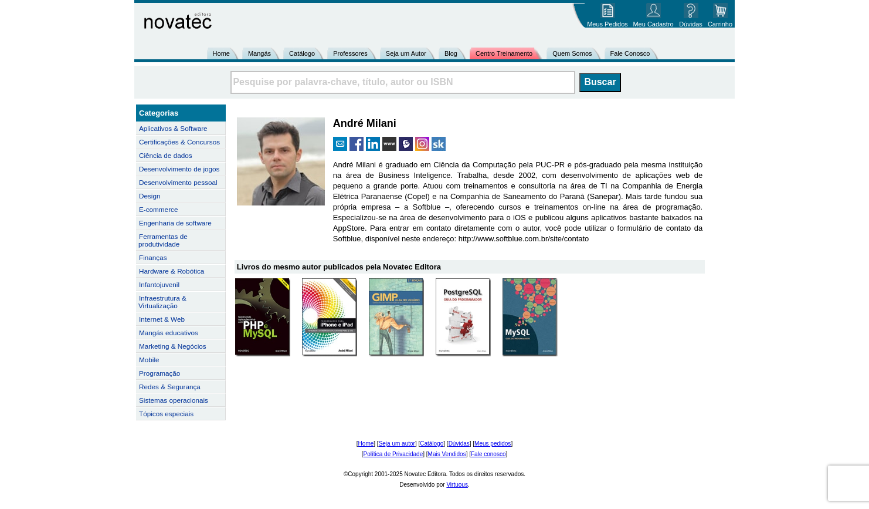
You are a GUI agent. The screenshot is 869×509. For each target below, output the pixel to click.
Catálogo (302, 53)
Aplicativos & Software (173, 128)
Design (149, 196)
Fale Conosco (630, 53)
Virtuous (457, 484)
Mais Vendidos (447, 454)
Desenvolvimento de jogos (179, 169)
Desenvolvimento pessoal (178, 182)
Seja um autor (397, 443)
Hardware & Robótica (171, 271)
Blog (450, 53)
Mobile (149, 359)
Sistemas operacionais (173, 400)
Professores (350, 53)
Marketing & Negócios (172, 346)
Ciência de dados (165, 155)
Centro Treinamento (504, 53)
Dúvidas (459, 443)
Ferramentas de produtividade (163, 240)
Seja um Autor (406, 53)
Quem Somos (572, 53)
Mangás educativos (168, 332)
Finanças (153, 257)
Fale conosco (488, 454)
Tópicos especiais (166, 413)
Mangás (259, 53)
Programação (159, 373)
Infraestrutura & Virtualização (162, 301)
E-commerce (158, 209)
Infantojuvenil (159, 284)
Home (221, 53)
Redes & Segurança (170, 386)
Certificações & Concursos (179, 142)
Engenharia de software (175, 223)
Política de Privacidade (393, 454)
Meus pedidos (492, 443)
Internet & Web (162, 319)
